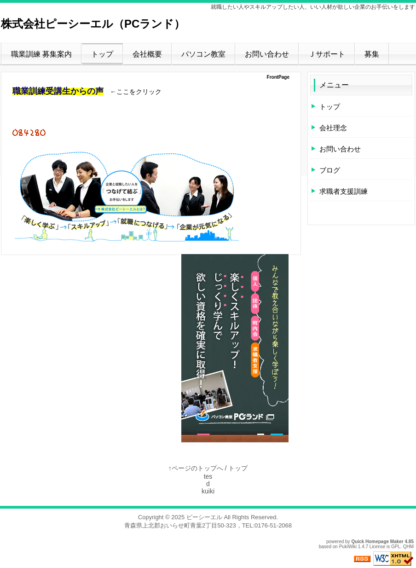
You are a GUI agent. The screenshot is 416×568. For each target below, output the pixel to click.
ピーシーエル (204, 517)
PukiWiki (348, 546)
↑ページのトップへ (195, 468)
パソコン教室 (203, 54)
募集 (371, 54)
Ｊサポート (326, 54)
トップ (102, 54)
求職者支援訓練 (343, 191)
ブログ (329, 170)
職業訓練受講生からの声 (58, 91)
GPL (395, 546)
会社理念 (333, 128)
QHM (408, 546)
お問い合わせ (267, 54)
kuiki (208, 491)
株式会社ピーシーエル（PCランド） (93, 23)
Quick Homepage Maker (377, 541)
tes (208, 476)
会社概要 (147, 54)
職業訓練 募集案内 (41, 54)
